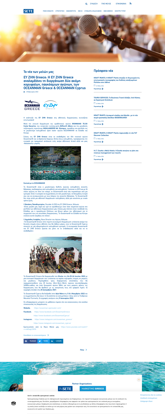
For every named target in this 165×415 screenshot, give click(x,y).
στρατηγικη (60, 11)
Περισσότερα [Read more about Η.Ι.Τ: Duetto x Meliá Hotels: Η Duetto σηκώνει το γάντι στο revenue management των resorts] (98, 159)
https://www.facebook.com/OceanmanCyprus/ (52, 316)
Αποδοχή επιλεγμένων (141, 392)
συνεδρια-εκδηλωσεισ (93, 11)
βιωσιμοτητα (71, 11)
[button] (86, 4)
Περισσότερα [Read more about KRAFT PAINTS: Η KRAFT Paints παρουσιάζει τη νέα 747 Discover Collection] (98, 142)
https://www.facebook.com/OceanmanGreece (52, 312)
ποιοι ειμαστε (48, 11)
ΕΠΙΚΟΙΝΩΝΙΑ (121, 4)
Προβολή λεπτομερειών (117, 411)
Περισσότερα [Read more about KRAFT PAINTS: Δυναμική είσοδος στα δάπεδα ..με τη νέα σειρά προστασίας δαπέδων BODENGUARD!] (98, 124)
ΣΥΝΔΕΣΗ (94, 4)
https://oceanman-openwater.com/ (47, 308)
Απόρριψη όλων (138, 395)
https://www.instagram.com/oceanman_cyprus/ (52, 323)
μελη (80, 11)
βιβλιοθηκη (108, 11)
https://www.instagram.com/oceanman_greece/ (53, 320)
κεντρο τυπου (120, 11)
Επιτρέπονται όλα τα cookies (143, 388)
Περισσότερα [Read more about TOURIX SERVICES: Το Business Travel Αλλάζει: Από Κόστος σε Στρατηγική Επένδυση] (98, 106)
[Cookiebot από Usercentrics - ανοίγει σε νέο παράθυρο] (13, 410)
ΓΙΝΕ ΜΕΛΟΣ (106, 4)
